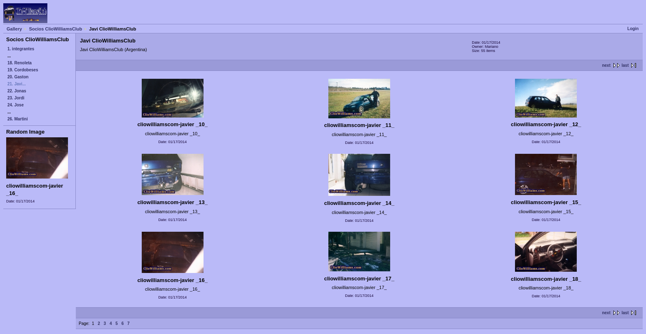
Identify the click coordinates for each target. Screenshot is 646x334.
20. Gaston (17, 77)
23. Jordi (15, 98)
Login (633, 28)
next (606, 65)
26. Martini (17, 119)
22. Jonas (16, 91)
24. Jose (15, 105)
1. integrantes (20, 49)
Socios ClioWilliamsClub (55, 28)
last (625, 65)
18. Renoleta (19, 63)
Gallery (14, 28)
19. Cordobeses (22, 70)
